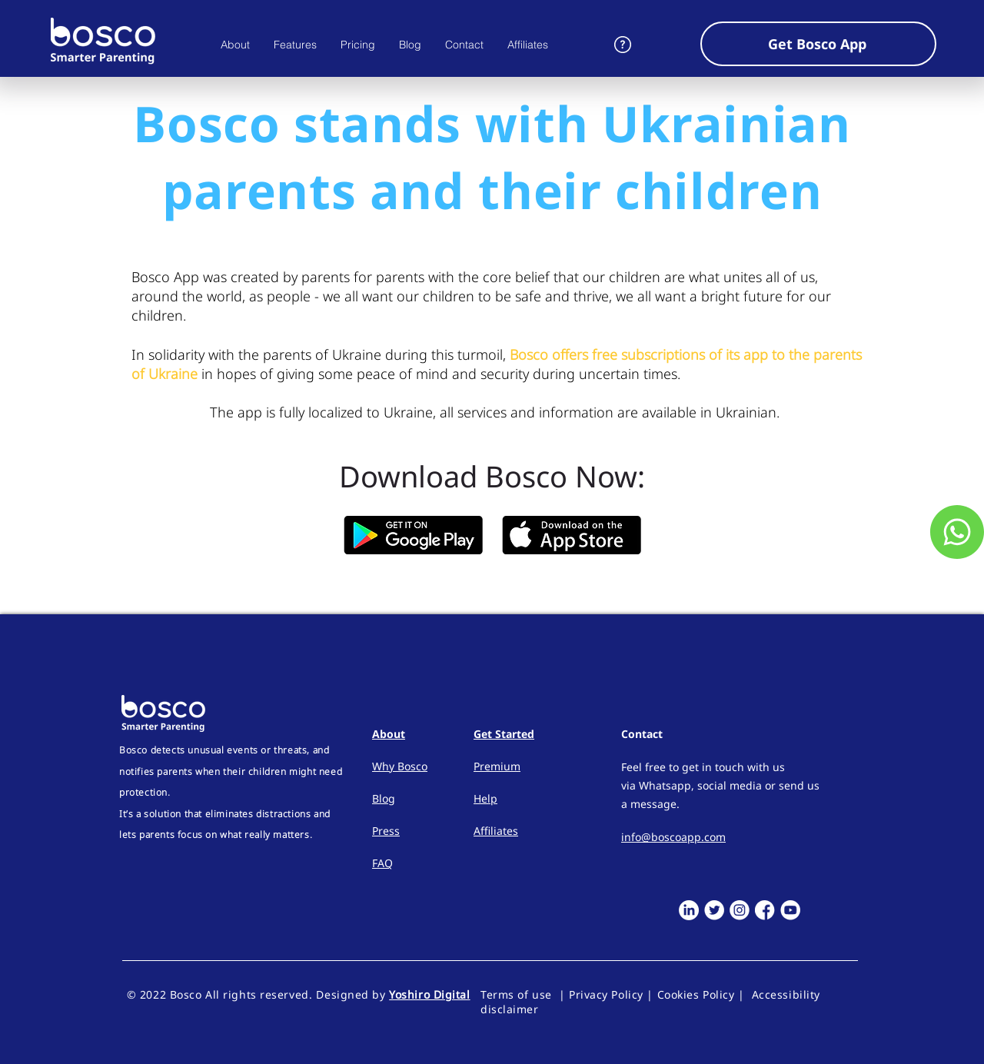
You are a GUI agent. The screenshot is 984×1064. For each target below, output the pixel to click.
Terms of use (519, 994)
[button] (818, 44)
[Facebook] (765, 910)
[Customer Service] (956, 532)
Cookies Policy (696, 994)
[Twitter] (714, 910)
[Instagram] (740, 910)
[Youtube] (790, 910)
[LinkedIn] (689, 910)
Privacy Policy (606, 994)
